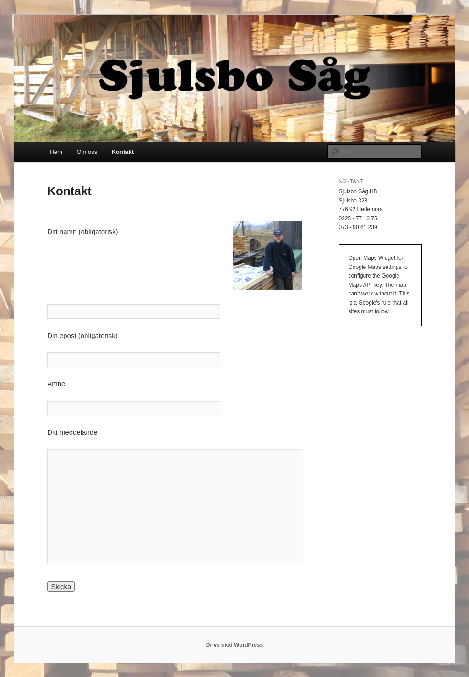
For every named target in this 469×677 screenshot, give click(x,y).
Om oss (86, 151)
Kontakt (123, 151)
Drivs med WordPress (234, 645)
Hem (55, 151)
